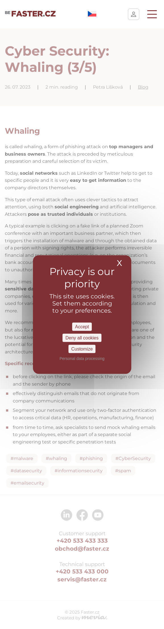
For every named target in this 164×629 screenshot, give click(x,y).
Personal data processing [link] (82, 358)
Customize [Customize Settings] (82, 349)
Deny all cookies (82, 337)
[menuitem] (92, 15)
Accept (82, 326)
